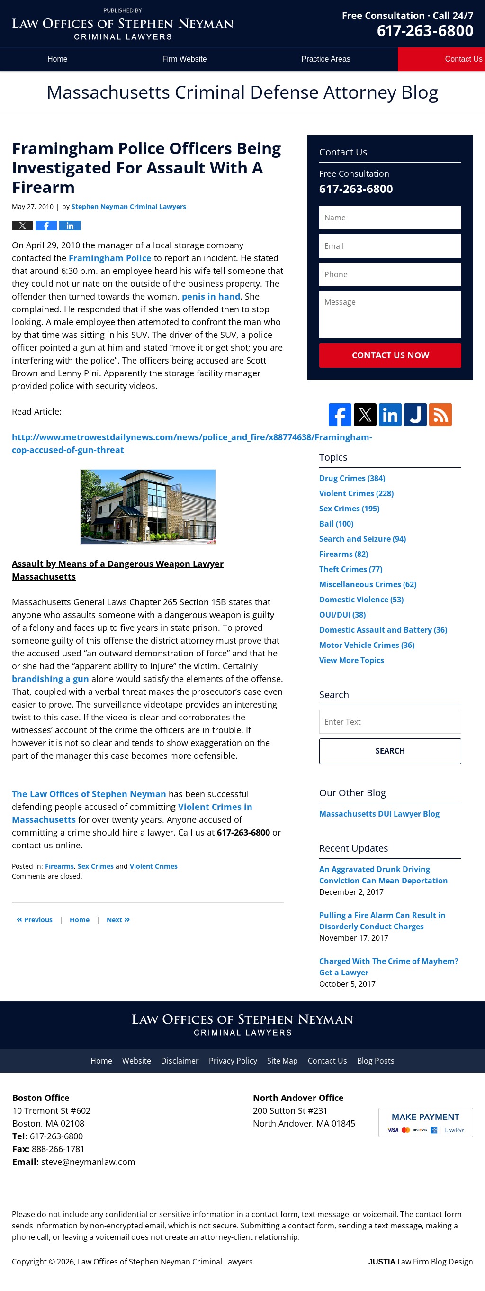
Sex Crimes (96, 866)
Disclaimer (180, 1060)
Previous (35, 918)
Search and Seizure (362, 539)
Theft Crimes (350, 569)
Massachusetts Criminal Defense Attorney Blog (123, 24)
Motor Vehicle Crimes (366, 645)
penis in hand (211, 296)
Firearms (59, 866)
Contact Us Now (390, 355)
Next (118, 918)
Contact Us (327, 1060)
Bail (336, 523)
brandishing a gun (51, 678)
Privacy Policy (233, 1060)
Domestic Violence (361, 599)
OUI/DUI (342, 614)
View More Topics (351, 660)
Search (390, 751)
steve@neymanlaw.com (88, 1161)
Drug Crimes (352, 478)
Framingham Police (110, 258)
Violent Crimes (154, 866)
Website (136, 1060)
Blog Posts (376, 1060)
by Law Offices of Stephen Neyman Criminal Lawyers (407, 23)
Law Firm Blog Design (420, 1261)
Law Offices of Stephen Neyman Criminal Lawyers (165, 1261)
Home (57, 59)
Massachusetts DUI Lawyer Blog (379, 814)
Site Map (282, 1060)
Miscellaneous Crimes (367, 584)
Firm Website (184, 59)
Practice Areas (326, 59)
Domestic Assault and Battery (383, 630)
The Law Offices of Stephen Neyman (90, 794)
